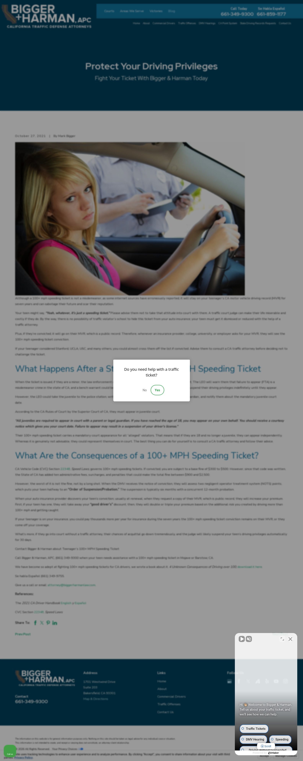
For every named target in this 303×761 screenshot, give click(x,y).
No (145, 390)
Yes (157, 390)
